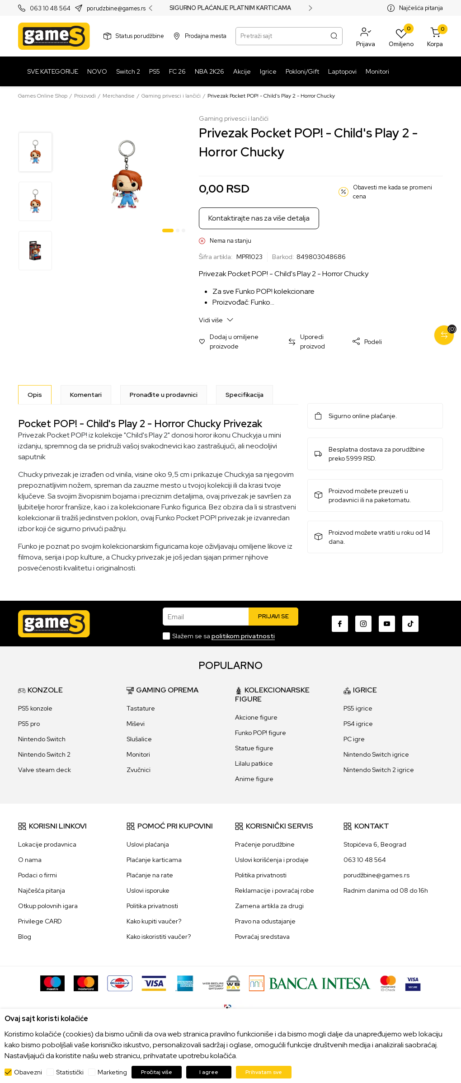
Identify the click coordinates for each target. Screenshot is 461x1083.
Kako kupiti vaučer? (154, 921)
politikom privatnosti (243, 636)
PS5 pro (29, 724)
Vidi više (216, 320)
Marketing (112, 1072)
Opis (35, 395)
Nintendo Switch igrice (376, 754)
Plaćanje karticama (154, 860)
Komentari (86, 395)
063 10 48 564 (50, 8)
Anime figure (254, 779)
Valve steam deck (44, 770)
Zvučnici (139, 770)
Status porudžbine (140, 36)
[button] (365, 36)
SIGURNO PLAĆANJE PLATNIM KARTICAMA (230, 8)
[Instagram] (363, 624)
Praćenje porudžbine (265, 844)
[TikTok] (410, 624)
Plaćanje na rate (150, 875)
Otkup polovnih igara (48, 906)
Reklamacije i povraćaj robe (274, 890)
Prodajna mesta (205, 36)
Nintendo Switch (42, 739)
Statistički (70, 1072)
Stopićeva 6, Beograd (374, 844)
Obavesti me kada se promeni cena (392, 192)
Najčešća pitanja (421, 8)
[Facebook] (340, 624)
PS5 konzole (35, 708)
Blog (24, 936)
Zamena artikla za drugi (269, 906)
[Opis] (35, 394)
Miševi (136, 724)
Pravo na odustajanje (265, 921)
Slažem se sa (223, 636)
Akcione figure (256, 717)
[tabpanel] (126, 175)
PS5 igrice (357, 708)
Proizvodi (85, 95)
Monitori (138, 754)
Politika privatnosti (152, 906)
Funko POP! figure (260, 733)
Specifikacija (244, 395)
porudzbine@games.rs (116, 8)
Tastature (141, 708)
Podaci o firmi (37, 875)
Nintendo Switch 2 (44, 754)
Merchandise (119, 95)
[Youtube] (387, 624)
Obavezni (28, 1072)
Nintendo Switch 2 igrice (378, 770)
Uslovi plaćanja (148, 844)
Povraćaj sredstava (262, 936)
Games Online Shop (42, 95)
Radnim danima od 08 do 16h (385, 890)
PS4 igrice (358, 724)
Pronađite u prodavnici (164, 395)
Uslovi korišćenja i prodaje (272, 860)
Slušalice (139, 739)
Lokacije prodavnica (47, 844)
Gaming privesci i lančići (171, 95)
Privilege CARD (40, 921)
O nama (30, 860)
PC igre (354, 739)
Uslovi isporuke (148, 890)
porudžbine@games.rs (376, 875)
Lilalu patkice (254, 763)
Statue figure (254, 748)
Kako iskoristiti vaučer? (159, 936)
